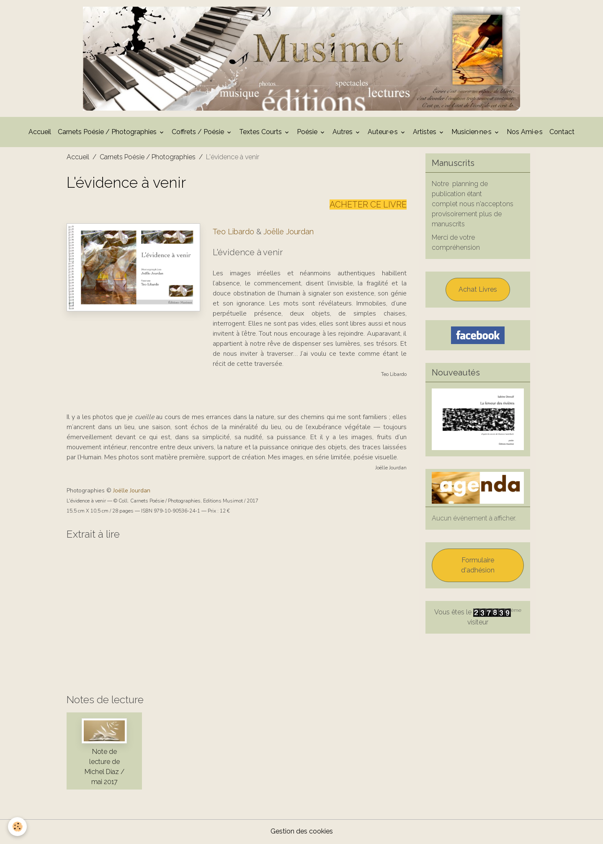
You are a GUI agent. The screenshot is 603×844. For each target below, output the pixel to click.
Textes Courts (261, 133)
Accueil (39, 133)
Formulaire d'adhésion (478, 566)
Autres (343, 133)
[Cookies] (17, 826)
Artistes (425, 133)
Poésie (308, 133)
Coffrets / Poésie (199, 133)
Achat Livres (478, 291)
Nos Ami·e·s (525, 133)
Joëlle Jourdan (288, 232)
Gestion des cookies (302, 832)
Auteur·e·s (383, 133)
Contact (562, 133)
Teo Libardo (233, 232)
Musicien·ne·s (472, 133)
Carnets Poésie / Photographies (108, 133)
